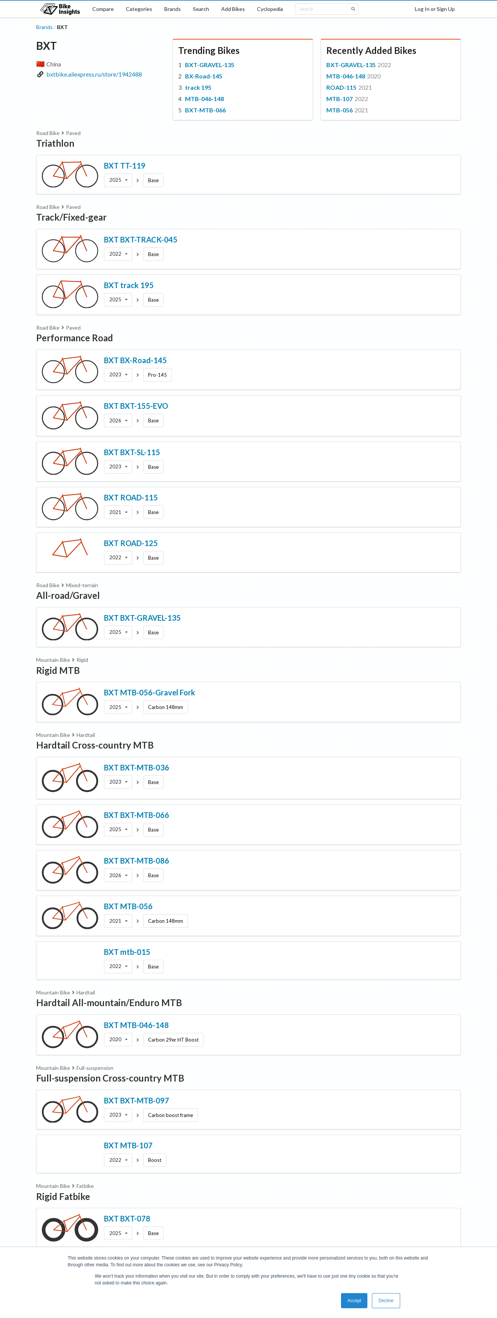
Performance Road (74, 337)
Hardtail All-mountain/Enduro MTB (109, 1002)
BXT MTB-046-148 (136, 1025)
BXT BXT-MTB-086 (136, 860)
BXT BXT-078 (127, 1218)
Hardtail (85, 735)
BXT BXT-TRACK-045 (140, 239)
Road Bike (48, 133)
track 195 (198, 87)
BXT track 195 (129, 285)
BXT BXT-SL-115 (132, 452)
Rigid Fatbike (63, 1196)
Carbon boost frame (170, 1115)
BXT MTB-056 (128, 906)
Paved (73, 133)
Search (201, 9)
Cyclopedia (270, 9)
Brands (172, 9)
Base (153, 180)
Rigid (82, 660)
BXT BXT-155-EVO (136, 405)
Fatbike (85, 1186)
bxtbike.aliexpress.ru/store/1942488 (94, 74)
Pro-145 (157, 375)
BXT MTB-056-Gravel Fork (149, 692)
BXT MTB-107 (128, 1145)
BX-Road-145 (203, 76)
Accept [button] (354, 1300)
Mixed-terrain (82, 585)
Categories (139, 9)
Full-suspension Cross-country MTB (110, 1078)
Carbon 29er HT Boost (173, 1040)
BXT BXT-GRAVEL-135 (142, 617)
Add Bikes (233, 9)
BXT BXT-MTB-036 (136, 767)
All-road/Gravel (68, 595)
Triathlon (55, 143)
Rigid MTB (58, 670)
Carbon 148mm (165, 707)
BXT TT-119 (124, 165)
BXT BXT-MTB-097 (136, 1100)
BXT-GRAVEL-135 (209, 64)
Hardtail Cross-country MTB (95, 745)
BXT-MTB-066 (205, 110)
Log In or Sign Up (435, 9)
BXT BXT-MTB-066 (136, 814)
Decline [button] (385, 1300)
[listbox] (118, 180)
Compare (103, 9)
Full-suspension (94, 1068)
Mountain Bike (53, 660)
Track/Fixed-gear (71, 217)
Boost (154, 1160)
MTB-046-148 (204, 98)
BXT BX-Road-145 (135, 360)
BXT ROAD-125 (131, 543)
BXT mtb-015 (127, 951)
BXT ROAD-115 (131, 497)
